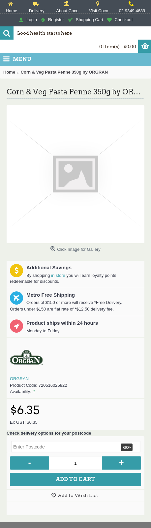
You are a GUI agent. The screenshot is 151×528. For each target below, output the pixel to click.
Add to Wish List (78, 495)
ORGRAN (19, 378)
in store (58, 275)
